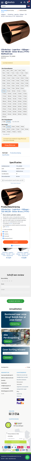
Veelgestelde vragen (21, 389)
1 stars (3, 281)
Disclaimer (4, 456)
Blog (18, 391)
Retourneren (20, 382)
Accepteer (15, 242)
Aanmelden (7, 357)
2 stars (5, 281)
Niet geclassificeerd (8, 238)
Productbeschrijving (15, 153)
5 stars (12, 281)
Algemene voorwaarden (22, 386)
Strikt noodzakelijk (8, 229)
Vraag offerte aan (10, 145)
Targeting (6, 233)
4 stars (9, 281)
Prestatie (6, 231)
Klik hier (8, 341)
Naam (2, 284)
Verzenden (19, 384)
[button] (28, 6)
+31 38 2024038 (5, 388)
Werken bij (19, 393)
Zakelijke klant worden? (22, 377)
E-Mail (2, 289)
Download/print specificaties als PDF (12, 180)
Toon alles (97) (6, 134)
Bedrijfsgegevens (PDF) (7, 391)
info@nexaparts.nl (6, 385)
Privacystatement (11, 456)
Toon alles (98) (15, 121)
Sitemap (19, 456)
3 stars (7, 281)
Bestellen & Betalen (21, 379)
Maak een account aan (22, 375)
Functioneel (6, 236)
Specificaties (5, 155)
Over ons (19, 396)
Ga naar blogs (15, 324)
